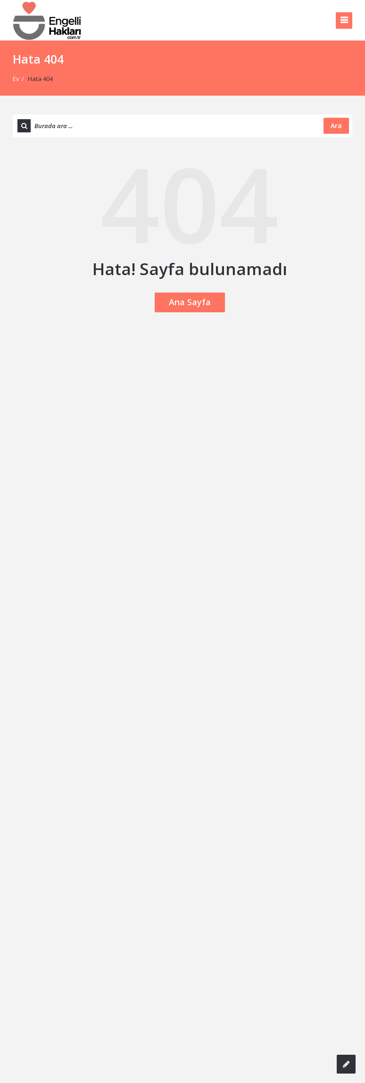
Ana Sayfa (190, 302)
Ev (16, 78)
